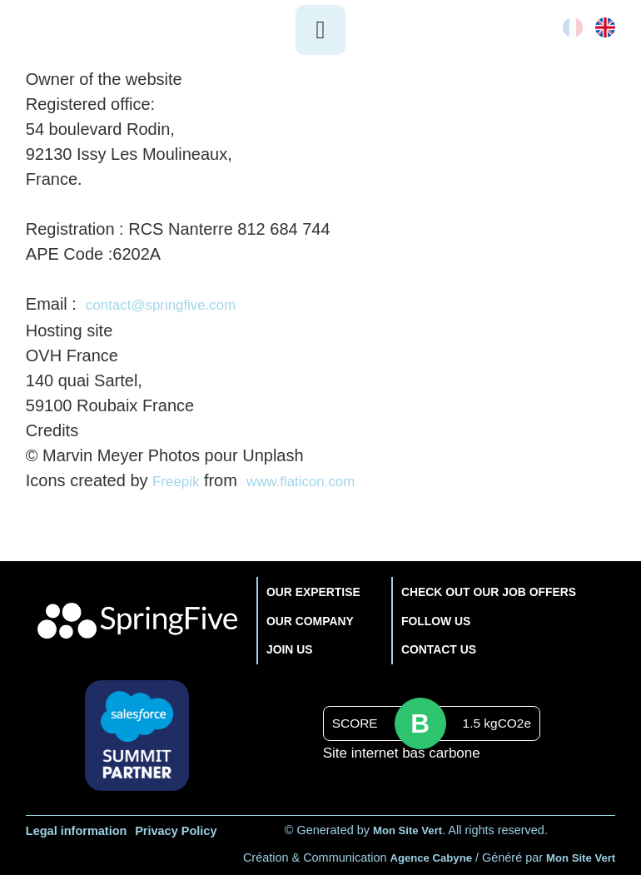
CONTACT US (434, 646)
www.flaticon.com (319, 479)
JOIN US (282, 646)
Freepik (180, 479)
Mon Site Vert (407, 827)
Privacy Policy (175, 827)
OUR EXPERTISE (308, 588)
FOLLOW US (431, 617)
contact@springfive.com (175, 304)
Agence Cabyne (420, 854)
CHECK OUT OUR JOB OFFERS (489, 588)
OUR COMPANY (305, 617)
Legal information (76, 827)
